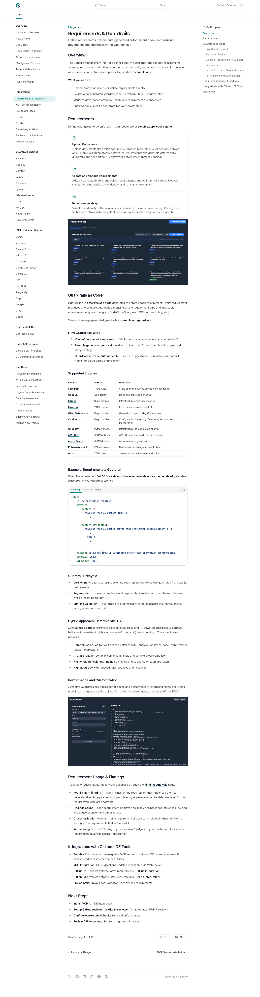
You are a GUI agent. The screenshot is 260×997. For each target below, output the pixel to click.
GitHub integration (147, 871)
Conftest (73, 419)
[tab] (76, 490)
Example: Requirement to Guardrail (224, 59)
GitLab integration (147, 877)
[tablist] (122, 490)
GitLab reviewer (118, 909)
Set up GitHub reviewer (88, 909)
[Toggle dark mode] (241, 5)
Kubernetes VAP (77, 447)
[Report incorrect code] (178, 490)
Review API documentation (90, 921)
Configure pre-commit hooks (92, 915)
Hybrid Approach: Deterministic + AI (225, 70)
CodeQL (73, 394)
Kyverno (73, 407)
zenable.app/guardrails (136, 320)
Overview (208, 33)
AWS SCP (73, 435)
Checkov (73, 428)
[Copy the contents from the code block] (183, 490)
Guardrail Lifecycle (216, 65)
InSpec (72, 401)
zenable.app (143, 72)
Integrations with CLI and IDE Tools (223, 86)
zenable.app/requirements (155, 126)
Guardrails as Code (214, 43)
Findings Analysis (156, 784)
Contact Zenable (226, 5)
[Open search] (130, 5)
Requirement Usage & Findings (221, 81)
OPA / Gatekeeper (78, 413)
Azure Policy (75, 441)
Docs (19, 16)
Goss (71, 453)
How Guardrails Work (217, 49)
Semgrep (73, 388)
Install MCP (80, 903)
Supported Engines (216, 54)
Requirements (211, 38)
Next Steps (209, 91)
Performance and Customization (223, 75)
